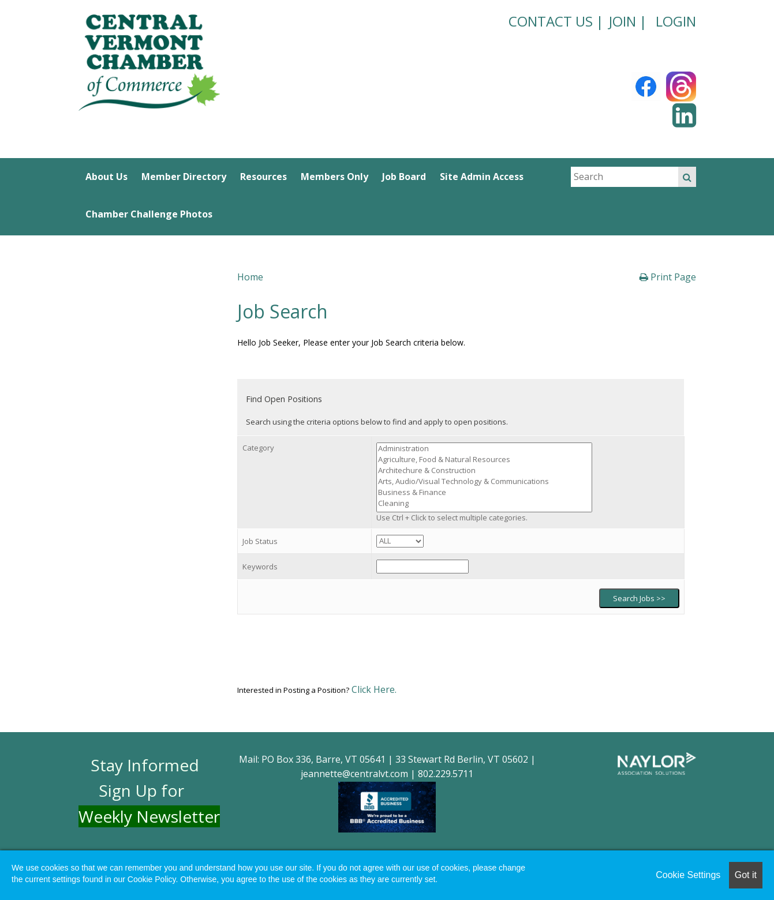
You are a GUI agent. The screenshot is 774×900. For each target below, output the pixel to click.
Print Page (668, 277)
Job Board (404, 176)
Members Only (334, 176)
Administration (484, 448)
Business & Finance (484, 492)
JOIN (622, 21)
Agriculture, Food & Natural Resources (484, 459)
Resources (263, 176)
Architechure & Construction (484, 470)
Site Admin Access (482, 176)
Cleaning (484, 503)
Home (250, 277)
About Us (106, 176)
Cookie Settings (688, 875)
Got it (746, 875)
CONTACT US (550, 21)
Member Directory (183, 176)
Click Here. (373, 689)
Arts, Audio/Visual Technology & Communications (484, 481)
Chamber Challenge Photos (148, 214)
